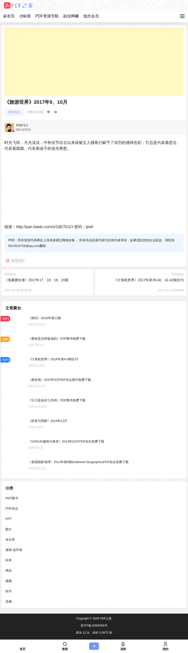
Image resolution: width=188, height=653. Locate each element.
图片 (8, 529)
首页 (9, 16)
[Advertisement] (94, 62)
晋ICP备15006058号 (94, 625)
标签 (25, 16)
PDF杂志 (14, 112)
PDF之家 (105, 618)
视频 (8, 581)
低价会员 (91, 16)
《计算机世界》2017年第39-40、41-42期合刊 (149, 280)
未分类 (10, 539)
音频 (8, 601)
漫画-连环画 (13, 550)
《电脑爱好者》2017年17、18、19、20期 (36, 280)
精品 (8, 570)
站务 (8, 560)
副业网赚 (71, 16)
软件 (8, 591)
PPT (8, 519)
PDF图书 (11, 498)
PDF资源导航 (47, 16)
